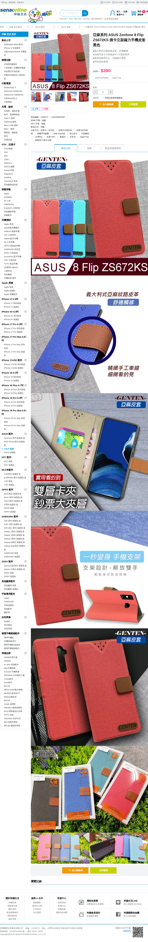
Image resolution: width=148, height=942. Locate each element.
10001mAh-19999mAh (13, 95)
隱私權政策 (12, 916)
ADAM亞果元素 (10, 657)
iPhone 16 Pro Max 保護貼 (14, 427)
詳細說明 (127, 931)
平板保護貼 (9, 605)
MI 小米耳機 (9, 242)
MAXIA (7, 700)
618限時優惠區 (10, 64)
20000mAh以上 (10, 98)
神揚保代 (20, 2)
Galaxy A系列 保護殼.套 (14, 539)
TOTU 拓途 (9, 715)
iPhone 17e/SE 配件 (12, 360)
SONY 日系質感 (11, 253)
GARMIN (8, 197)
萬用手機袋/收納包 (12, 645)
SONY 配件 (7, 561)
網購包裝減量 (62, 912)
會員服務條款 (12, 912)
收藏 (45, 109)
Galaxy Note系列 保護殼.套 (15, 548)
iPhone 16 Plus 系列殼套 (14, 389)
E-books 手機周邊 (11, 672)
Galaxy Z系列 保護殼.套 (14, 531)
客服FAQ (62, 906)
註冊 (125, 11)
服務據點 (12, 2)
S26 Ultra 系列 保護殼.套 (14, 528)
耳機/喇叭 (6, 220)
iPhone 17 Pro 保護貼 (13, 332)
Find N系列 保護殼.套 (13, 501)
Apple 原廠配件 (10, 294)
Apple (6, 193)
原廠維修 (62, 909)
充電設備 (8, 140)
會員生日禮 (37, 906)
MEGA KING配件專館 (13, 690)
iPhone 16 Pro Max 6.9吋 (13, 412)
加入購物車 (106, 104)
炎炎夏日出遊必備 (12, 71)
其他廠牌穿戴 (10, 211)
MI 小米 (7, 201)
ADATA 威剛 (9, 167)
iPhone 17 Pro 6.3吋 (12, 324)
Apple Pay (116, 78)
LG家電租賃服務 (111, 19)
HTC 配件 (6, 457)
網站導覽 (12, 919)
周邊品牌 (6, 653)
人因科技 (8, 271)
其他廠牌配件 (8, 581)
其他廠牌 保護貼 (11, 589)
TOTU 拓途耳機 (11, 264)
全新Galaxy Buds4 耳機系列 (15, 53)
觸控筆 (7, 612)
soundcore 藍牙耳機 (12, 256)
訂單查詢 (37, 909)
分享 (35, 109)
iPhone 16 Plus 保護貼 (13, 393)
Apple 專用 (8, 224)
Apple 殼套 (8, 287)
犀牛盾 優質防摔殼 (12, 726)
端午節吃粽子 (97, 19)
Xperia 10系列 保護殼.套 (14, 569)
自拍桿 (7, 621)
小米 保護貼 (9, 485)
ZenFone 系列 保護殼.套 (14, 438)
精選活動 (6, 60)
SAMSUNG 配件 (10, 516)
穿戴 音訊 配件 (15, 27)
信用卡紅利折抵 (101, 78)
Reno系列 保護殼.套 (12, 494)
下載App (3, 2)
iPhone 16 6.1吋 (10, 372)
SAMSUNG (9, 204)
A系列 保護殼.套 (11, 504)
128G (6, 159)
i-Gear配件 (8, 679)
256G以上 (8, 163)
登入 (118, 11)
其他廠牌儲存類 (11, 184)
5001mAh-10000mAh (13, 91)
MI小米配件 (7, 470)
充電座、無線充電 (12, 111)
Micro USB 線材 (11, 125)
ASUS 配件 (40, 27)
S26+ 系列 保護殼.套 (13, 524)
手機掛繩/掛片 (10, 641)
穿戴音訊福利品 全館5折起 (14, 77)
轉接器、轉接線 (11, 132)
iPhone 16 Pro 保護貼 (13, 406)
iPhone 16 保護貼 (11, 380)
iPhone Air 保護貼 (11, 319)
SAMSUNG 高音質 (12, 249)
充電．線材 (7, 106)
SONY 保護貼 (10, 576)
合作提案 (37, 912)
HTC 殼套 (8, 461)
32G (6, 152)
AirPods (86, 19)
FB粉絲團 (142, 2)
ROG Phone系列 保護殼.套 (14, 443)
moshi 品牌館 (10, 704)
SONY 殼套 (9, 573)
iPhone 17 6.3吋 (10, 299)
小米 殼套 (8, 481)
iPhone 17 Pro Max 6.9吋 (13, 339)
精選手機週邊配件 (11, 633)
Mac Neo (78, 19)
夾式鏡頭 (8, 625)
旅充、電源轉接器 (12, 114)
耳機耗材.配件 (10, 278)
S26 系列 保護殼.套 (12, 521)
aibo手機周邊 (10, 668)
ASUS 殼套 (66, 27)
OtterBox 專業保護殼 (13, 708)
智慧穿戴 (6, 189)
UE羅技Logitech (11, 267)
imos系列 (8, 682)
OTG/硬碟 (8, 149)
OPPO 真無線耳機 (12, 246)
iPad (71, 19)
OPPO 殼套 (9, 508)
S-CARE (105, 2)
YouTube (130, 2)
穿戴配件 (8, 215)
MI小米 (7, 686)
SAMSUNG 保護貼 (12, 557)
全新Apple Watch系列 (13, 44)
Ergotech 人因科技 (12, 208)
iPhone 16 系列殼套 (12, 377)
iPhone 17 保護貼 (11, 307)
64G (6, 156)
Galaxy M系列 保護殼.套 (14, 542)
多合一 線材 (9, 129)
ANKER (7, 661)
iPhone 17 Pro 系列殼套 (14, 328)
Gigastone (8, 174)
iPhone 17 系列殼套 (12, 303)
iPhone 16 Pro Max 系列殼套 (14, 420)
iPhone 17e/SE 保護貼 (13, 368)
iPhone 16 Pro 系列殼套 (14, 402)
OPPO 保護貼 (10, 512)
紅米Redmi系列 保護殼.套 (15, 477)
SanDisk (7, 177)
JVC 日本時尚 (10, 235)
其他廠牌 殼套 (10, 585)
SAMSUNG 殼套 (11, 553)
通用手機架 (9, 637)
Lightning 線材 (10, 122)
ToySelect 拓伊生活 (12, 718)
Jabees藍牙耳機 (11, 238)
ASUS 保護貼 (10, 452)
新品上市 (6, 40)
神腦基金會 (12, 906)
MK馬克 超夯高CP (12, 693)
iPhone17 (64, 19)
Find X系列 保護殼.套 (13, 497)
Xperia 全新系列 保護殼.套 (15, 566)
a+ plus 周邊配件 (11, 664)
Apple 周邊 (7, 283)
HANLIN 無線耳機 (11, 231)
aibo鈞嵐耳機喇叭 (11, 228)
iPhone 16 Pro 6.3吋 (12, 398)
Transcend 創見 (11, 181)
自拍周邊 (6, 617)
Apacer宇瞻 (9, 170)
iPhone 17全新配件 (12, 48)
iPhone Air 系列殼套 (12, 316)
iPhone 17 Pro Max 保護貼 (14, 353)
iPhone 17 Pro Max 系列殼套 (14, 346)
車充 (6, 136)
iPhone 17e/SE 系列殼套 (14, 364)
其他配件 (8, 609)
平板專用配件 (8, 594)
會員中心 (122, 14)
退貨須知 (62, 902)
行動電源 (6, 83)
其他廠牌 (8, 274)
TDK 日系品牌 (10, 260)
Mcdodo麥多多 (10, 697)
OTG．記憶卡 (9, 144)
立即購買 (133, 104)
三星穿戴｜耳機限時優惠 (14, 68)
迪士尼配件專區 (11, 722)
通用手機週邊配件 (12, 648)
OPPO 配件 (7, 489)
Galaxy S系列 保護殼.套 (14, 535)
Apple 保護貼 (9, 291)
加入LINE (117, 2)
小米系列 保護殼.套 (12, 474)
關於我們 (12, 909)
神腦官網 (12, 902)
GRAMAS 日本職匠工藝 (14, 675)
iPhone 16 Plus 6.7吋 (13, 385)
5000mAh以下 (10, 87)
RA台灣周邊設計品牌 (13, 711)
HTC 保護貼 (9, 465)
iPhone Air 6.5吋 (10, 311)
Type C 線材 (9, 118)
